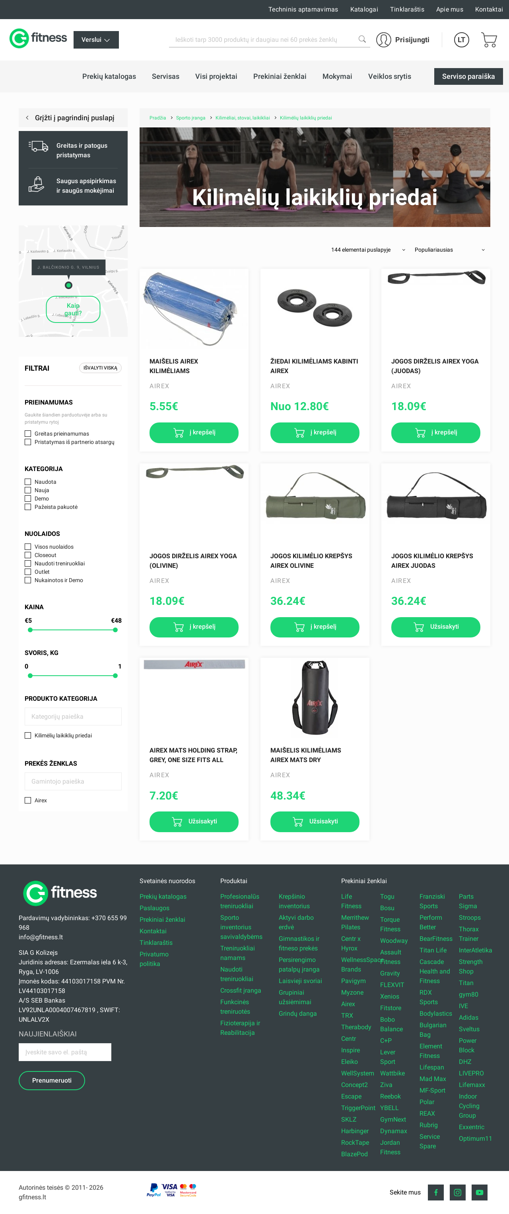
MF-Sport (432, 1090)
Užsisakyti (444, 627)
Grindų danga (298, 1013)
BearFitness (436, 938)
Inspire (350, 1050)
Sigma (468, 906)
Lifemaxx (472, 1085)
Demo (42, 498)
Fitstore (390, 1008)
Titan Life (433, 950)
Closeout (45, 555)
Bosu (387, 908)
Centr (348, 1038)
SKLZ (349, 1119)
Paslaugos (154, 908)
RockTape (355, 1142)
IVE (463, 1006)
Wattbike (392, 1073)
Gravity (390, 973)
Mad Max (433, 1079)
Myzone (352, 992)
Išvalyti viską (100, 368)
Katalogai (364, 9)
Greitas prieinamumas (62, 433)
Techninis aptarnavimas (303, 9)
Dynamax (393, 1131)
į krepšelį (202, 432)
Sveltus (469, 1029)
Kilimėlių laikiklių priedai (63, 735)
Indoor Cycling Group (469, 1106)
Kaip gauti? (73, 309)
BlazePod (354, 1154)
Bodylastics (436, 1013)
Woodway (394, 940)
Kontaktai (489, 9)
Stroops (470, 917)
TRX (347, 1015)
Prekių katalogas (163, 896)
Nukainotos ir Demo (59, 580)
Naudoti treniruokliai (60, 563)
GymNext (393, 1119)
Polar (427, 1102)
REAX (427, 1113)
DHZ (465, 1061)
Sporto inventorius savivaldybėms (241, 927)
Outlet (42, 572)
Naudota (45, 482)
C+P (386, 1040)
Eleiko (349, 1061)
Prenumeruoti (52, 1080)
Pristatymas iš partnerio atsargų (75, 442)
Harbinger (355, 1131)
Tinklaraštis (407, 9)
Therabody (356, 1027)
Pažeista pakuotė (56, 507)
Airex (41, 800)
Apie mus (449, 9)
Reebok (390, 1096)
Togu (387, 896)
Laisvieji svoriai (300, 981)
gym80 (468, 994)
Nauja (42, 490)
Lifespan (432, 1067)
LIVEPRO (471, 1073)
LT (461, 39)
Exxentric (471, 1127)
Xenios (389, 996)
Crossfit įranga (240, 990)
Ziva (386, 1085)
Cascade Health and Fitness (435, 971)
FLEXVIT (392, 985)
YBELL (389, 1108)
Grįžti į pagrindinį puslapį (74, 117)
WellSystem (357, 1073)
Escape (351, 1096)
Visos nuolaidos (54, 546)
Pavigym (353, 981)
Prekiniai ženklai (162, 919)
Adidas (468, 1017)
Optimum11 (475, 1138)
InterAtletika (475, 950)
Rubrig (429, 1125)
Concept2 (354, 1085)
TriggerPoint (358, 1108)
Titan (466, 983)
